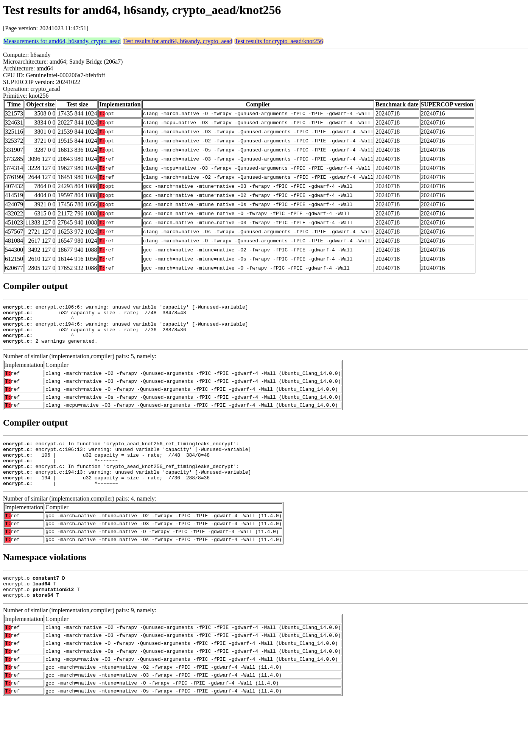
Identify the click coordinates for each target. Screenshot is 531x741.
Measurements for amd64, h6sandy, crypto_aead (62, 41)
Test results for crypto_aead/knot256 (279, 41)
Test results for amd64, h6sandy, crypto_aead (177, 41)
